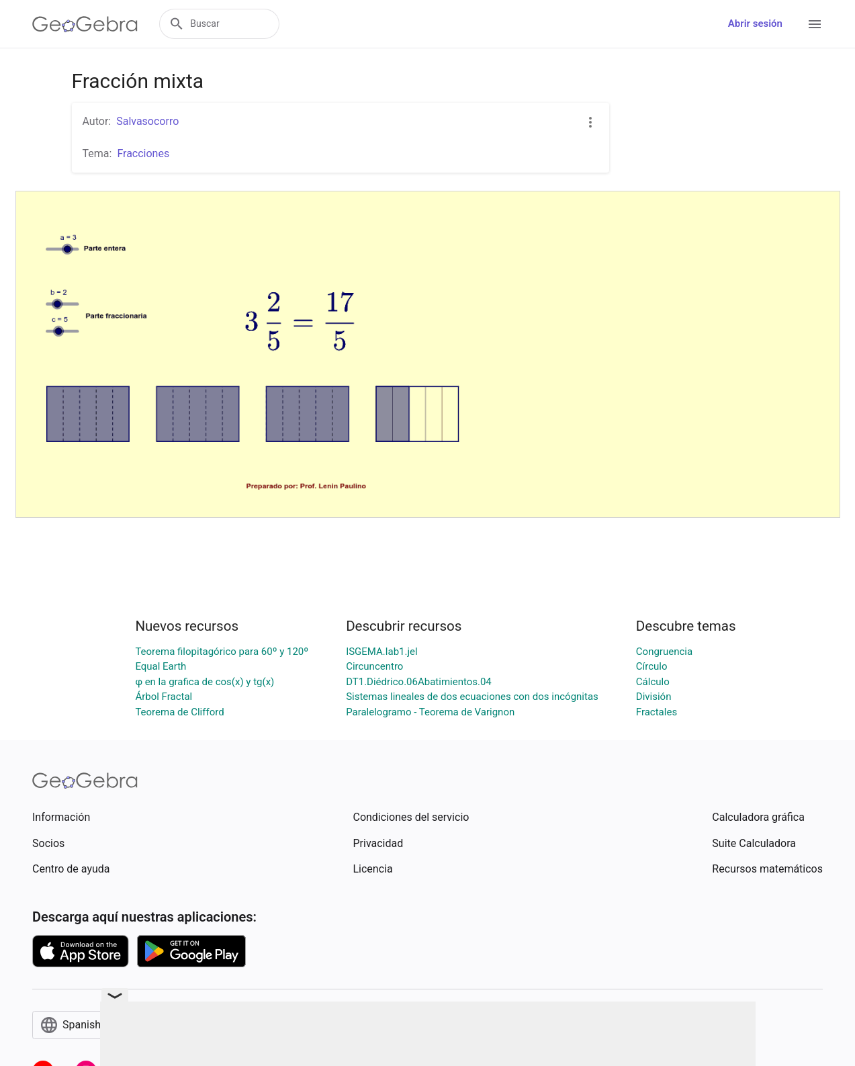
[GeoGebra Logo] (85, 24)
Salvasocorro (147, 121)
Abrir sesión (755, 23)
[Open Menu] (815, 24)
